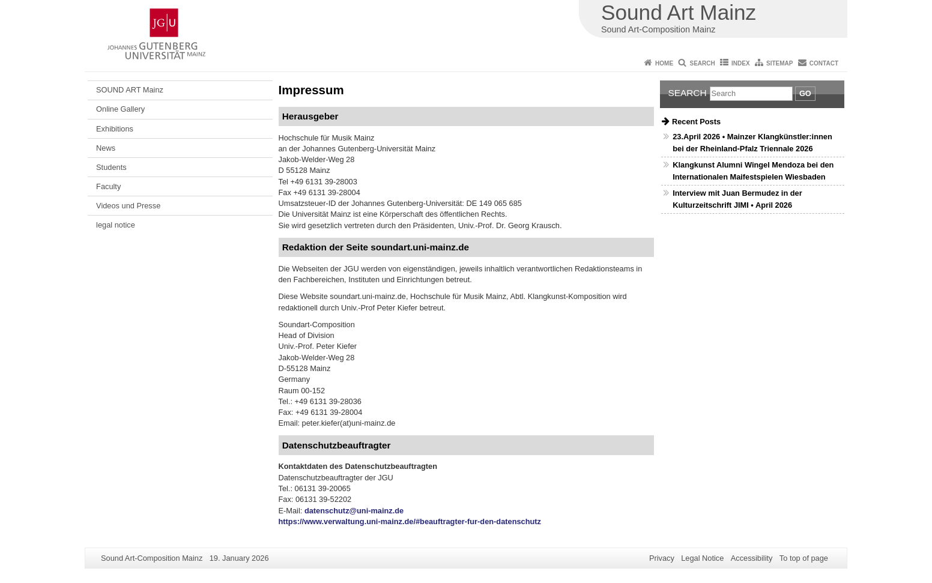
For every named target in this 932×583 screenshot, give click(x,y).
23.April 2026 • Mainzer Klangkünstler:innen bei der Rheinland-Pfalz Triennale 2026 (752, 142)
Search (702, 63)
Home (664, 63)
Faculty (108, 186)
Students (111, 167)
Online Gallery (120, 108)
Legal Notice (702, 558)
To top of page (803, 558)
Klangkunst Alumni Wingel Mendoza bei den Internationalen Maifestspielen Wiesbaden (753, 170)
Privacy (661, 558)
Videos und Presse (128, 205)
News (105, 148)
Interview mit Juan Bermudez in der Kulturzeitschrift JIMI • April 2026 (737, 199)
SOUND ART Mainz (129, 89)
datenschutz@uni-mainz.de (354, 510)
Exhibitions (114, 128)
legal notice (115, 224)
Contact (823, 63)
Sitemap (779, 63)
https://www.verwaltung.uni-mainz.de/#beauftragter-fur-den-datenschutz (410, 521)
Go (805, 93)
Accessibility (752, 558)
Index (740, 63)
